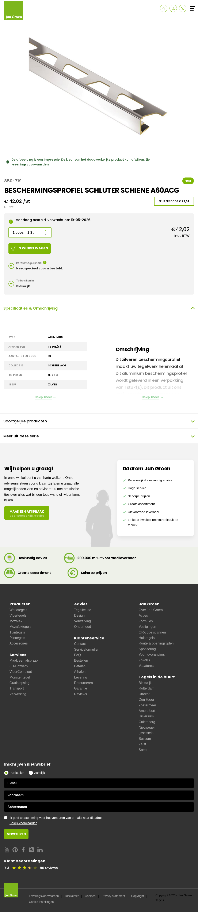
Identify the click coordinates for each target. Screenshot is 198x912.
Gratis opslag (19, 683)
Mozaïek (15, 621)
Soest (143, 750)
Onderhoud (82, 626)
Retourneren (83, 683)
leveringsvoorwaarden (30, 164)
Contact (80, 644)
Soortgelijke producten (99, 421)
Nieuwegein (147, 727)
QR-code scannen (152, 632)
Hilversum (146, 716)
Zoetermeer (147, 705)
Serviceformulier (86, 649)
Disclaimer (72, 896)
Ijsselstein (146, 733)
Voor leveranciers (152, 654)
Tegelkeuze (82, 610)
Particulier (16, 772)
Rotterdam (147, 688)
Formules (146, 621)
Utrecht (144, 694)
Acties (143, 615)
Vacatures (146, 666)
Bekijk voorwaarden (23, 823)
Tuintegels (17, 632)
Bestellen (81, 660)
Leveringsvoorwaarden (44, 896)
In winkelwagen (29, 248)
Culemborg (147, 722)
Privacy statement (113, 896)
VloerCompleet (20, 671)
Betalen (79, 666)
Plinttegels (17, 638)
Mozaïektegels (20, 626)
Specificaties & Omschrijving (99, 308)
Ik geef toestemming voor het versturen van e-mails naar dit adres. (101, 820)
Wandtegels (18, 610)
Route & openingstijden (156, 643)
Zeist (142, 744)
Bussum (145, 738)
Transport (16, 688)
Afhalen (79, 671)
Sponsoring (147, 649)
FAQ (77, 655)
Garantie (80, 688)
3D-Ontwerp (18, 666)
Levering (80, 677)
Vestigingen (147, 626)
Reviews (80, 694)
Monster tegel (19, 677)
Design (79, 615)
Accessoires (18, 643)
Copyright (137, 896)
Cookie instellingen (41, 902)
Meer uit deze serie (99, 436)
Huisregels (147, 638)
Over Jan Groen (151, 610)
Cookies (90, 896)
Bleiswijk (145, 683)
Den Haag (146, 699)
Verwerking (17, 694)
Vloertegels (17, 615)
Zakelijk (144, 660)
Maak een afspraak (23, 660)
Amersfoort (147, 711)
